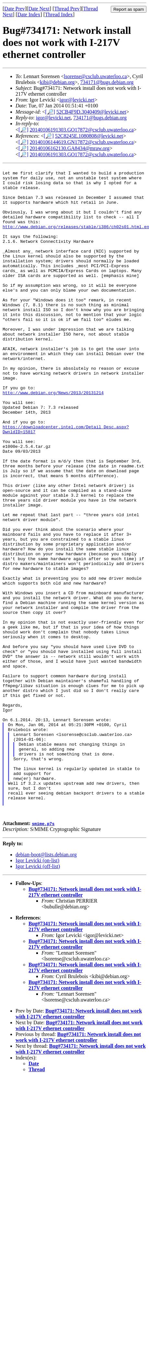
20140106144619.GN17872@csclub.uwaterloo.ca (82, 142)
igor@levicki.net (77, 100)
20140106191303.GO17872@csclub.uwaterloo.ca (82, 129)
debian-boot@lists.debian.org (46, 984)
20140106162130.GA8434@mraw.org (69, 148)
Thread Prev (67, 8)
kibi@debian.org (57, 82)
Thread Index (59, 14)
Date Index (28, 14)
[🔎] (50, 112)
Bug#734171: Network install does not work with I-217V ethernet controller (79, 1143)
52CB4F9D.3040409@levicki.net (91, 112)
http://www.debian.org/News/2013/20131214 (53, 438)
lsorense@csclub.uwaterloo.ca (95, 76)
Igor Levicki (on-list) (37, 990)
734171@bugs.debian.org (107, 82)
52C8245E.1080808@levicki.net (89, 136)
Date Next (39, 8)
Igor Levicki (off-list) (38, 996)
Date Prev (14, 8)
